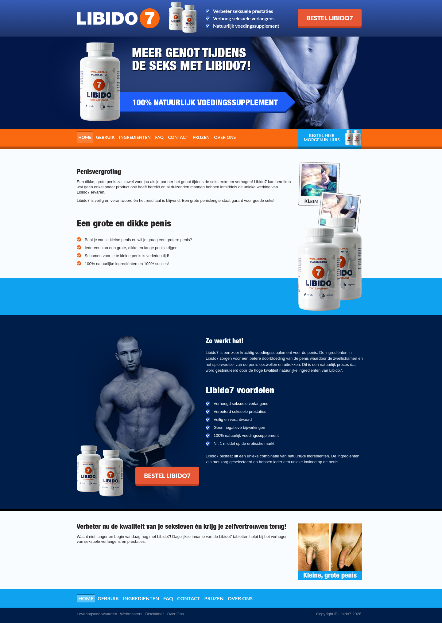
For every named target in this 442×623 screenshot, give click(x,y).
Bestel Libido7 (313, 11)
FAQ (159, 137)
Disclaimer (154, 614)
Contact (178, 137)
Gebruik (105, 137)
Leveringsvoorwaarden (97, 614)
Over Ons (175, 614)
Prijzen (201, 137)
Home (84, 137)
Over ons (225, 137)
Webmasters (131, 614)
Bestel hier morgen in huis (321, 137)
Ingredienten (135, 137)
